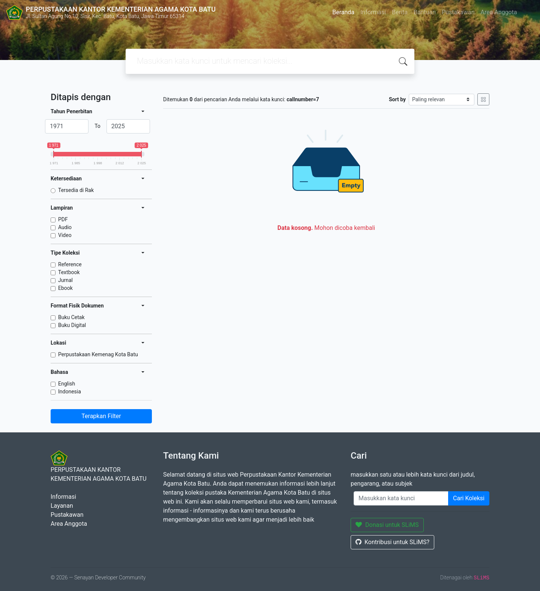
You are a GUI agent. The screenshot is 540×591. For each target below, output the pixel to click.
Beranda (343, 12)
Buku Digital (72, 325)
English (66, 384)
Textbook (69, 272)
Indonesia (69, 391)
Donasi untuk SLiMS (387, 524)
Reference (70, 264)
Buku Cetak (71, 317)
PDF (63, 219)
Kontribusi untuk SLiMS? (392, 542)
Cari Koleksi (468, 498)
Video (65, 235)
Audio (65, 227)
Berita (400, 12)
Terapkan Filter (101, 416)
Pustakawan (458, 12)
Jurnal (65, 280)
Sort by (397, 99)
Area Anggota (499, 12)
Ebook (65, 288)
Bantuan (425, 12)
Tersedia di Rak (76, 190)
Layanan (62, 505)
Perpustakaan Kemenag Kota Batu (98, 354)
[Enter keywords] (401, 498)
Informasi (373, 12)
